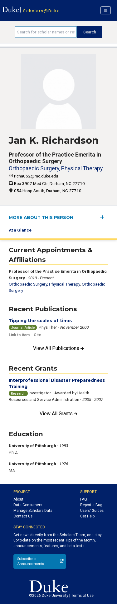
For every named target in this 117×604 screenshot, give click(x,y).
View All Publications (58, 348)
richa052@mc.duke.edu (36, 175)
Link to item (19, 335)
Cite (37, 335)
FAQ (83, 499)
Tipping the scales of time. (40, 320)
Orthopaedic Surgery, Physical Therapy (56, 168)
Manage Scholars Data (32, 510)
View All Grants (58, 414)
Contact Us (22, 516)
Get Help (87, 516)
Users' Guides (92, 510)
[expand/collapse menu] (104, 217)
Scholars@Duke (41, 10)
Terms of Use (82, 595)
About (18, 499)
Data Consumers (27, 505)
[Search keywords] (46, 31)
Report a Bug (91, 505)
